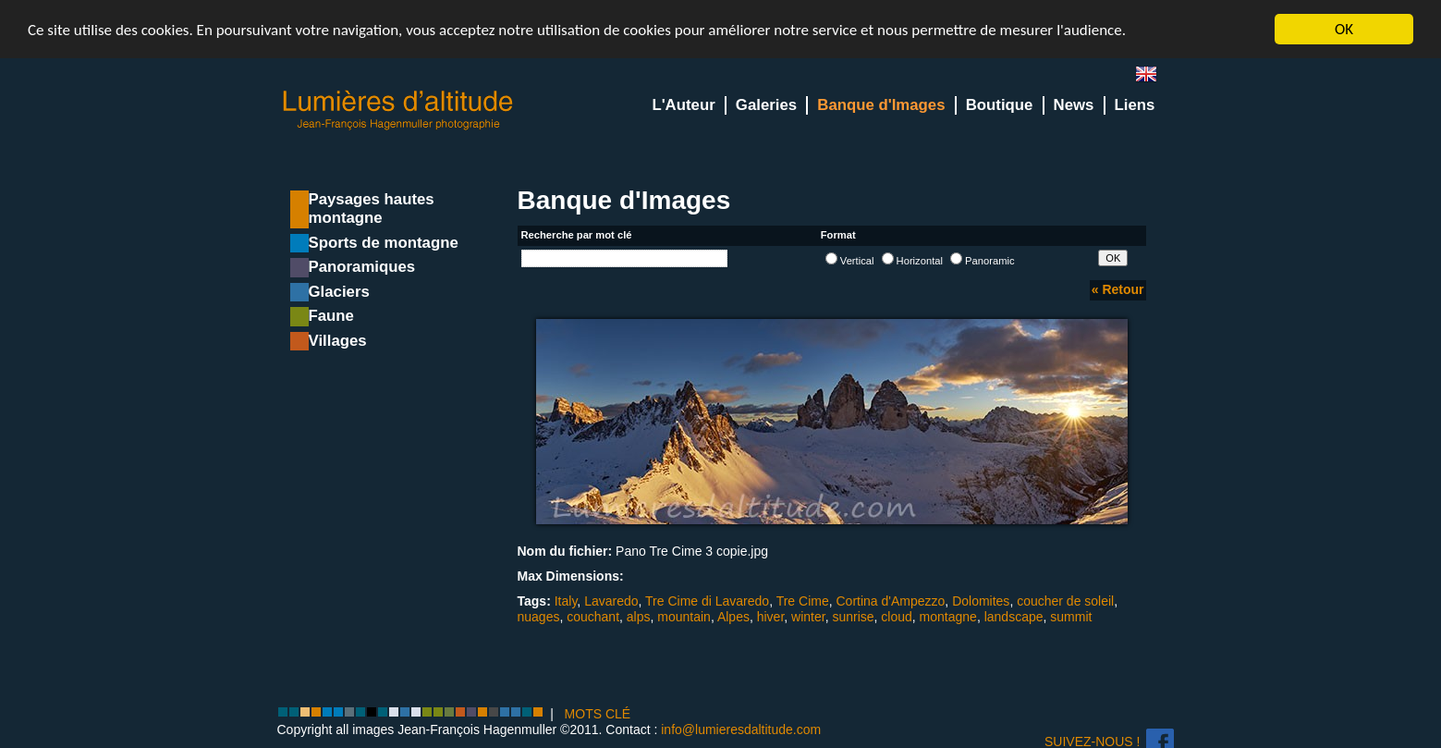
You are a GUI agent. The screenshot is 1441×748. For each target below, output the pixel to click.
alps (639, 616)
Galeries (766, 105)
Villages (338, 340)
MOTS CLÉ (598, 713)
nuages (539, 616)
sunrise (852, 616)
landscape (1014, 616)
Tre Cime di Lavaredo (707, 601)
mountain (684, 616)
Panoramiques (362, 267)
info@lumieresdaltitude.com (741, 729)
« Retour (1118, 289)
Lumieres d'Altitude (398, 110)
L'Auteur (683, 105)
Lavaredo (611, 601)
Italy (566, 601)
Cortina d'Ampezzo (891, 601)
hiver (771, 616)
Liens (1135, 105)
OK (1344, 29)
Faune (331, 316)
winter (808, 616)
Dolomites (980, 601)
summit (1071, 616)
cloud (896, 616)
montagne (948, 616)
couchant (593, 616)
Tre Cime (802, 601)
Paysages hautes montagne (371, 208)
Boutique (999, 105)
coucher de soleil (1065, 601)
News (1074, 105)
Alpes (733, 616)
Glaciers (339, 291)
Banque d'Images (881, 105)
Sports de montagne (383, 242)
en (1153, 78)
